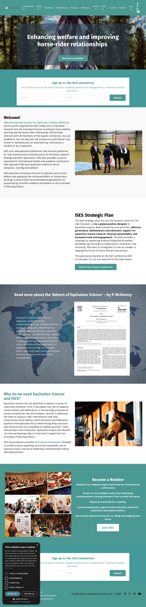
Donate (122, 7)
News (39, 7)
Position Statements (49, 443)
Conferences (28, 7)
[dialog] (21, 574)
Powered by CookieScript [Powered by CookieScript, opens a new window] (21, 602)
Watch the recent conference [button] (96, 268)
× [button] (37, 545)
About (96, 7)
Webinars (85, 7)
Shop (103, 7)
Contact (112, 7)
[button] (21, 599)
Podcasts (74, 7)
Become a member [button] (73, 58)
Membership (62, 7)
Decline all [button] (29, 594)
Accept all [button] (12, 594)
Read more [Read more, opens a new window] (9, 568)
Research (49, 7)
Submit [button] (118, 97)
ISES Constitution (43, 600)
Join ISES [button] (108, 529)
